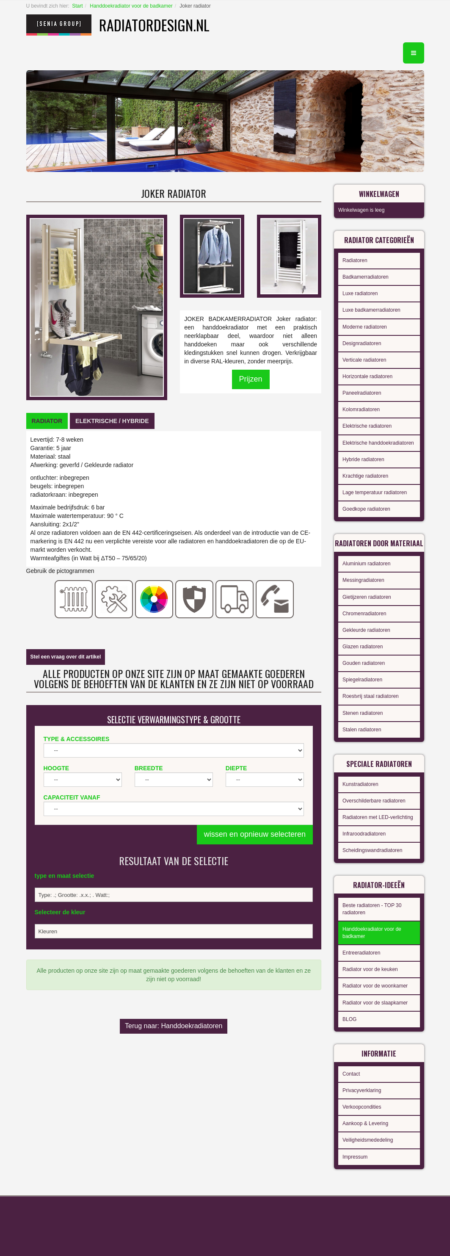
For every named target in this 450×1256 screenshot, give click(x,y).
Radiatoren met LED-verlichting (377, 817)
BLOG (349, 1019)
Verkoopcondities (361, 1107)
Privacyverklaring (361, 1090)
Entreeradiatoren (361, 953)
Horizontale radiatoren (367, 376)
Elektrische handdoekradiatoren (378, 443)
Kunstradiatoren (360, 784)
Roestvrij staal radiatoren (370, 696)
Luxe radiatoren (360, 293)
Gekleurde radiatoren (366, 630)
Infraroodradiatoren (364, 834)
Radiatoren (354, 260)
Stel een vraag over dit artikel (65, 657)
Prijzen (250, 379)
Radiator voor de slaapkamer (375, 1003)
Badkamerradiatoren (365, 277)
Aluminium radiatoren (366, 564)
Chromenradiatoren (364, 614)
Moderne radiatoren (364, 327)
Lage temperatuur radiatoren (374, 492)
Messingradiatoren (363, 580)
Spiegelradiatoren (362, 680)
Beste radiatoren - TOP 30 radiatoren (371, 909)
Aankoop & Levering (365, 1123)
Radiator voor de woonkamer (375, 986)
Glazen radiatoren (362, 647)
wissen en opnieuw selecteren (255, 834)
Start (77, 6)
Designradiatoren (361, 343)
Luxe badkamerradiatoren (371, 310)
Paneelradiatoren (361, 393)
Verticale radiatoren (364, 360)
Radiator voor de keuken (370, 969)
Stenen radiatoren (362, 713)
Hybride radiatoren (363, 459)
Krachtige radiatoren (365, 476)
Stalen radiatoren (361, 730)
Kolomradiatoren (361, 409)
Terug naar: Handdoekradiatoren (173, 1025)
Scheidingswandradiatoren (372, 850)
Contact (351, 1074)
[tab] (47, 421)
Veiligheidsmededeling (367, 1140)
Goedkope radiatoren (366, 509)
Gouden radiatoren (363, 663)
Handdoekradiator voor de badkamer (131, 6)
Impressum (354, 1157)
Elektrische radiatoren (367, 426)
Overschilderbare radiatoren (374, 801)
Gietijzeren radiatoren (366, 597)
